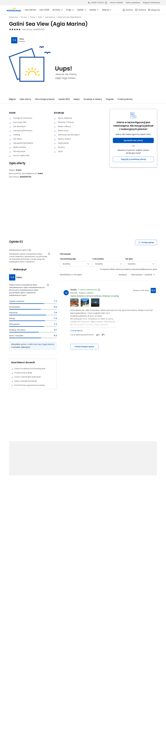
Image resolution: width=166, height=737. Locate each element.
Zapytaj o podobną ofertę (133, 159)
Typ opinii (129, 259)
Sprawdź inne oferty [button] (133, 140)
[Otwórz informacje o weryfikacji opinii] (49, 254)
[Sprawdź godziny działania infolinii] (106, 3)
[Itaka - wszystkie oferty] (40, 173)
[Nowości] (128, 10)
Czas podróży (98, 259)
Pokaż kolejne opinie (84, 346)
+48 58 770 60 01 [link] (97, 2)
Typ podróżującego (68, 259)
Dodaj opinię (146, 242)
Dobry (21, 39)
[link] (14, 10)
